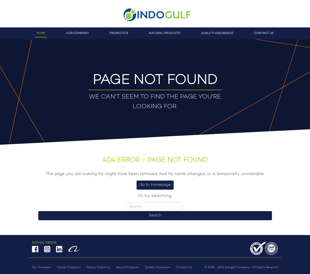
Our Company (77, 33)
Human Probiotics (69, 267)
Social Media (44, 242)
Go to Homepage (155, 185)
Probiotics (119, 33)
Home (40, 33)
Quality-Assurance (217, 33)
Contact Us (264, 33)
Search (155, 215)
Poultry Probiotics (98, 267)
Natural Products (164, 33)
